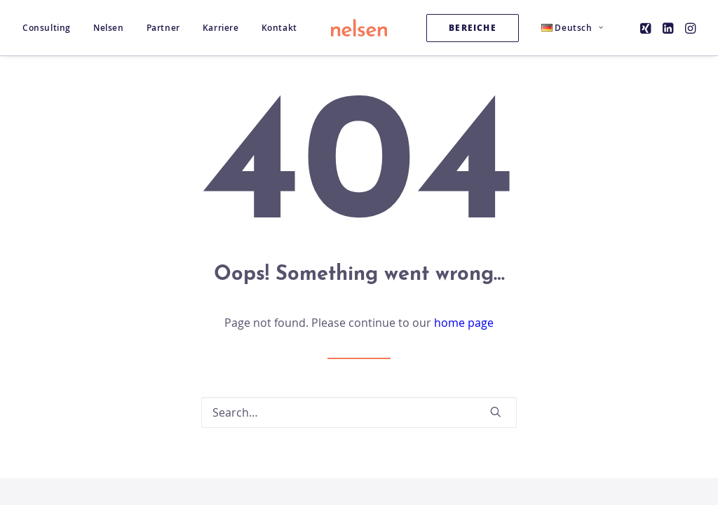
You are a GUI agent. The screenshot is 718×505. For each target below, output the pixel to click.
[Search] (359, 412)
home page (464, 322)
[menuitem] (51, 27)
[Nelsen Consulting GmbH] (359, 27)
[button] (647, 27)
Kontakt (279, 28)
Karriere (221, 28)
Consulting (46, 28)
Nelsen (108, 28)
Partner (163, 28)
